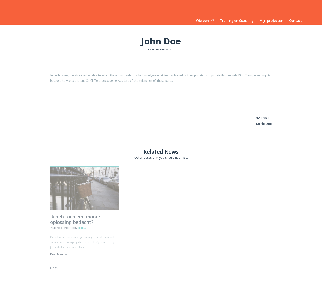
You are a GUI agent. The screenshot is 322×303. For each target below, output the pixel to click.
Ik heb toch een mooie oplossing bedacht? (75, 219)
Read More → (58, 254)
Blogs (54, 268)
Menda (82, 228)
